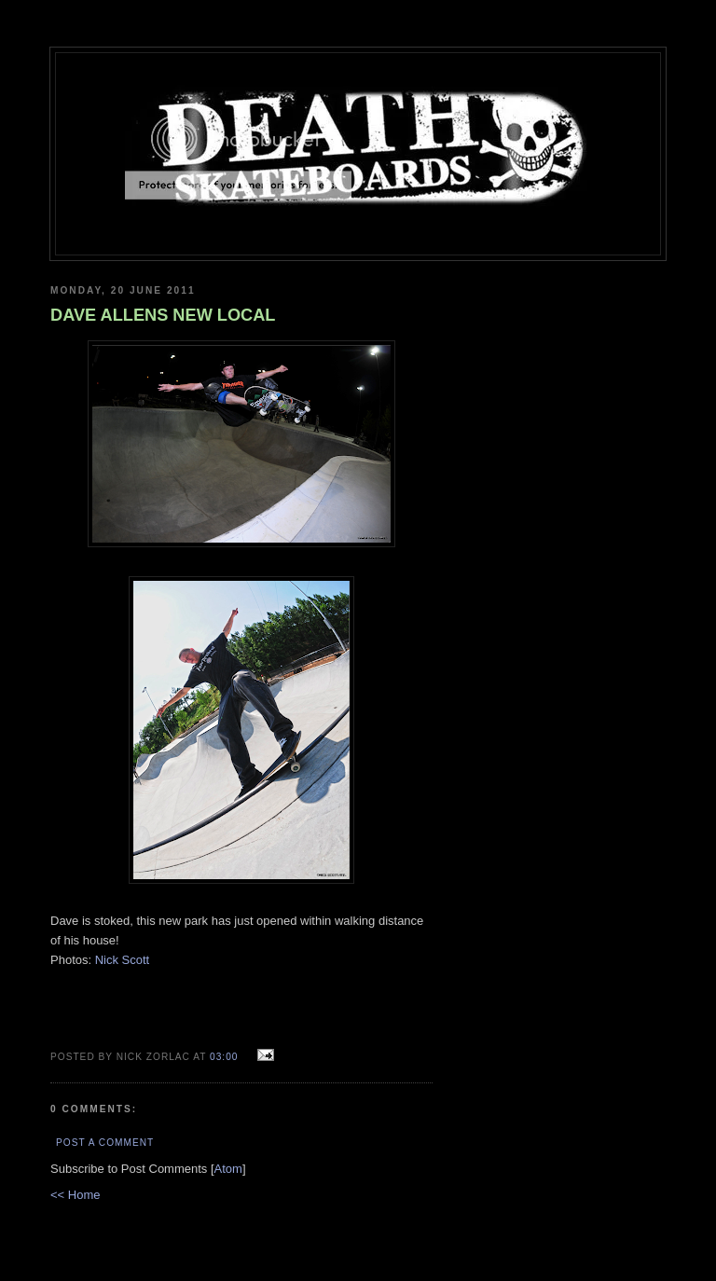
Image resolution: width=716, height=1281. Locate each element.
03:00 (225, 1057)
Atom (228, 1169)
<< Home (75, 1195)
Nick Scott (122, 960)
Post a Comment (105, 1142)
